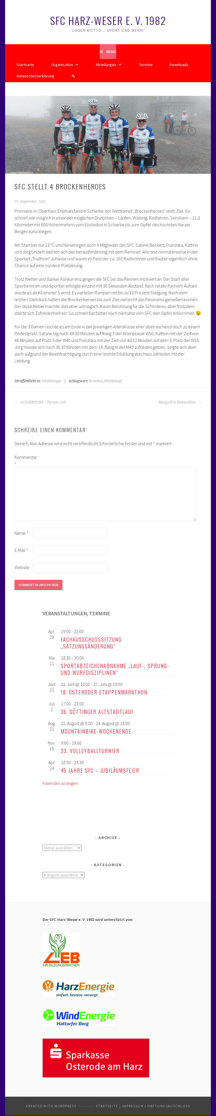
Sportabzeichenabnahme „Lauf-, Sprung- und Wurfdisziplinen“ (115, 669)
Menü (111, 51)
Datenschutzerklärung (35, 76)
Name (21, 533)
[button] (73, 76)
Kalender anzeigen (60, 783)
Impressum (133, 1106)
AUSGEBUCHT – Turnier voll (40, 402)
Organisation (65, 64)
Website (22, 567)
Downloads (179, 64)
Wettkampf (113, 381)
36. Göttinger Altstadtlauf (97, 711)
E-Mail (21, 550)
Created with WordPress (51, 1106)
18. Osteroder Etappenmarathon (104, 692)
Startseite (25, 64)
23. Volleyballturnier (90, 750)
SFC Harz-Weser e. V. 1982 (108, 20)
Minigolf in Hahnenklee (180, 402)
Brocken (95, 381)
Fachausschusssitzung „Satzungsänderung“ (91, 643)
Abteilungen (109, 64)
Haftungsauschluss (169, 1106)
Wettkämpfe (51, 381)
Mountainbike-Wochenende (96, 731)
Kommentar (23, 460)
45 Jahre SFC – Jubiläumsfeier (100, 770)
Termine (146, 64)
